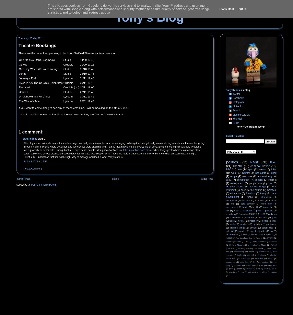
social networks (257, 231)
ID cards (259, 200)
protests (269, 210)
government (232, 207)
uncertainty (231, 200)
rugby (250, 197)
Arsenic (259, 238)
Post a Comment (33, 168)
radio (266, 269)
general (259, 179)
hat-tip (245, 207)
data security (248, 203)
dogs (270, 258)
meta (239, 169)
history (241, 221)
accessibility (239, 251)
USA (263, 214)
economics (230, 262)
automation (264, 251)
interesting (268, 207)
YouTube (237, 118)
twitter (254, 234)
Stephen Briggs (257, 186)
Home (115, 178)
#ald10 (229, 238)
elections (247, 176)
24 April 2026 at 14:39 (35, 161)
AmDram (246, 200)
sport (251, 169)
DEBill (238, 241)
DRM (247, 241)
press (239, 269)
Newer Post (23, 178)
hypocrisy (253, 221)
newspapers (237, 183)
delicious (263, 217)
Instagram (238, 102)
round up (230, 214)
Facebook (238, 98)
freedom (250, 193)
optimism (257, 224)
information (266, 197)
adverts (273, 214)
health (255, 207)
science (230, 231)
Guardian (273, 241)
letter (236, 210)
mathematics (251, 265)
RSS (255, 214)
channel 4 (251, 255)
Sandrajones (30, 138)
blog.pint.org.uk (241, 114)
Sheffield (271, 190)
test (242, 272)
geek (274, 173)
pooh (231, 269)
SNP (248, 248)
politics (232, 162)
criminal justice (260, 166)
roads (274, 269)
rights (274, 169)
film (254, 262)
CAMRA (269, 238)
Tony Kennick (234, 90)
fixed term (266, 203)
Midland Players (236, 245)
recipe (233, 176)
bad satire (260, 173)
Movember (252, 245)
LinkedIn (237, 106)
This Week (258, 248)
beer (243, 190)
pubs (258, 269)
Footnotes (243, 214)
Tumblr (236, 110)
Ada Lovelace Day (244, 238)
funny (263, 193)
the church (256, 190)
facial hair (244, 262)
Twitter (236, 94)
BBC (228, 169)
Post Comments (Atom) (44, 184)
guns (274, 217)
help (232, 221)
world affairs (261, 272)
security (242, 231)
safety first (267, 227)
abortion (273, 200)
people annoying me (260, 183)
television (233, 272)
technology (231, 234)
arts (232, 203)
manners (237, 265)
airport (251, 251)
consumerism (236, 217)
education (235, 193)
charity (263, 255)
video (250, 272)
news (262, 169)
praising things (237, 227)
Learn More (227, 9)
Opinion (246, 173)
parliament (271, 224)
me (262, 265)
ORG (229, 179)
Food (273, 162)
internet (272, 179)
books (239, 255)
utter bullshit (267, 234)
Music (263, 245)
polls (258, 210)
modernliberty (265, 176)
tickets (244, 234)
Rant (254, 162)
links (274, 221)
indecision (264, 262)
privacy (253, 227)
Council (229, 241)
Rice (240, 248)
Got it (242, 9)
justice (265, 221)
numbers (244, 224)
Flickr (236, 122)
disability (259, 258)
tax (271, 231)
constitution (243, 179)
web (233, 173)
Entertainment (259, 241)
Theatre (238, 166)
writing (274, 272)
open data (272, 265)
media (233, 224)
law (227, 210)
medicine (247, 210)
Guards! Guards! (235, 186)
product (249, 269)
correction (245, 258)
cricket (250, 217)
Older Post (207, 178)
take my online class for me (138, 150)
